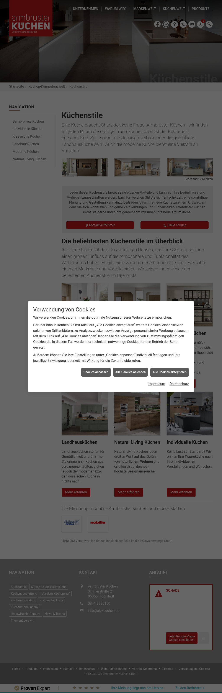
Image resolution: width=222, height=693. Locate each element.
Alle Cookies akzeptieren (169, 365)
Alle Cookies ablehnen (130, 365)
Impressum (156, 377)
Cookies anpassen (95, 365)
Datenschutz (179, 377)
